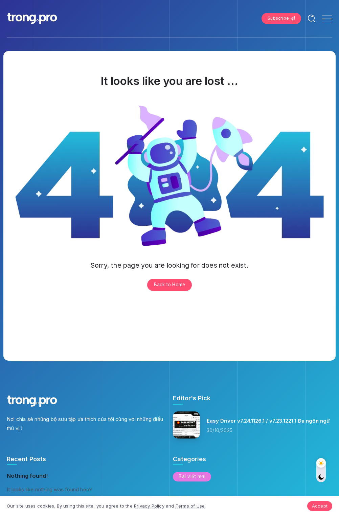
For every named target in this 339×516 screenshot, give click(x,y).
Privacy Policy (149, 506)
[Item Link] (186, 425)
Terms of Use (190, 506)
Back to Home (169, 284)
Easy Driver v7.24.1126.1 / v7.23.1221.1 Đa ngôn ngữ (268, 421)
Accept (319, 506)
